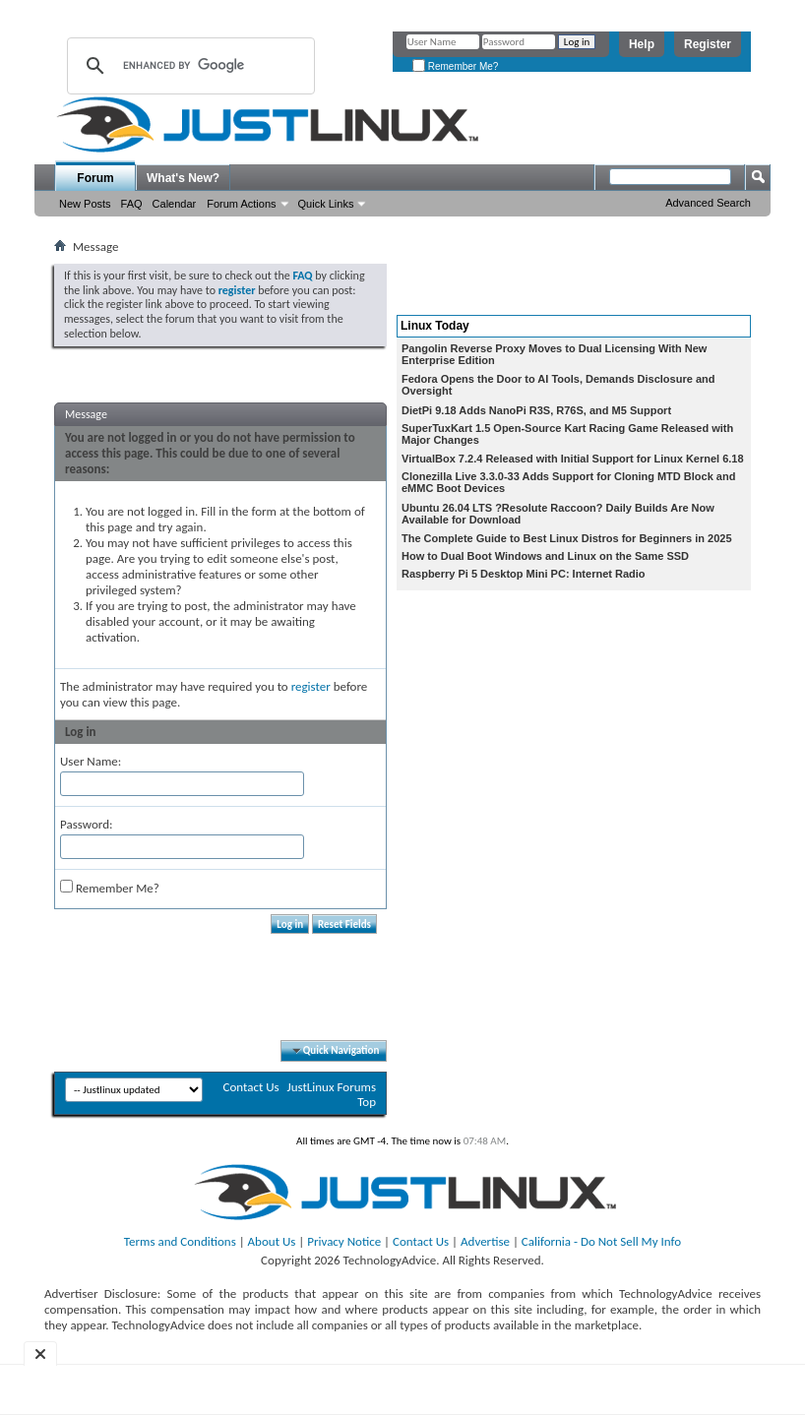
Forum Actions (241, 204)
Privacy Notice (344, 1241)
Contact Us (250, 1086)
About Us (272, 1241)
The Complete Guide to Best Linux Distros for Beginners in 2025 (567, 538)
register (311, 686)
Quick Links (326, 204)
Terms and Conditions (180, 1241)
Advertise (485, 1241)
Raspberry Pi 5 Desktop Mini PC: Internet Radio (524, 574)
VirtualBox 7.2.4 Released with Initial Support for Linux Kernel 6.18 (573, 458)
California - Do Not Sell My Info (601, 1241)
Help (641, 44)
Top (366, 1101)
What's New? (183, 178)
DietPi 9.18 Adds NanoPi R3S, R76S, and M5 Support (536, 410)
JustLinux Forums (331, 1086)
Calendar (175, 204)
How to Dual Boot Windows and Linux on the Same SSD (545, 556)
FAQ (132, 204)
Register (707, 44)
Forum (95, 178)
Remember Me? (455, 66)
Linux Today (435, 326)
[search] (188, 66)
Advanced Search (708, 203)
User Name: (90, 761)
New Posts (85, 204)
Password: (86, 824)
